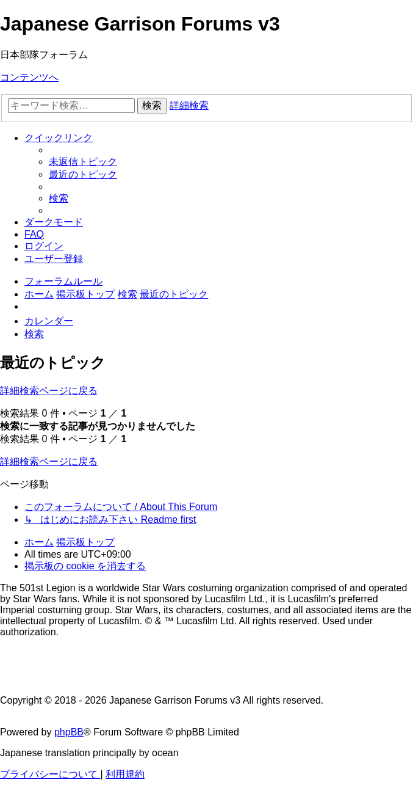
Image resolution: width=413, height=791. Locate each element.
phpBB (69, 732)
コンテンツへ (29, 77)
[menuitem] (83, 161)
